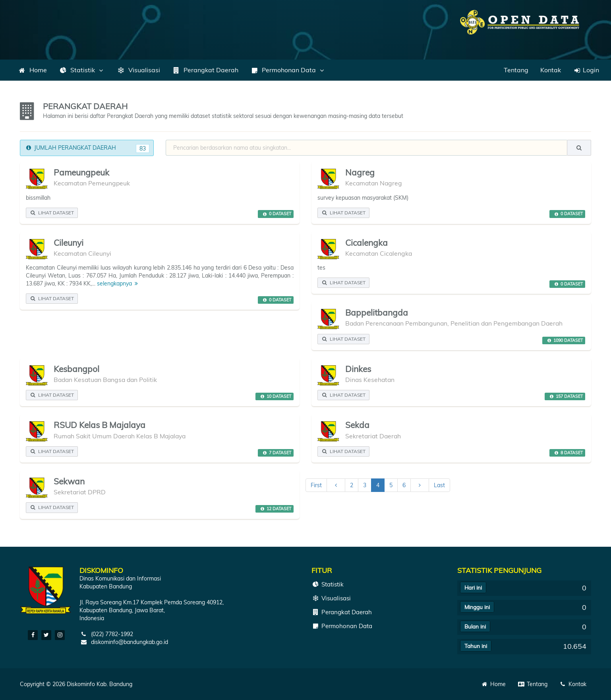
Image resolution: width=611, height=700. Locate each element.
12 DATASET (274, 508)
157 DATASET (565, 396)
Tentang (516, 70)
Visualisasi (138, 70)
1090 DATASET (564, 340)
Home (32, 70)
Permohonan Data (341, 626)
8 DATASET (567, 452)
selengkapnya (118, 283)
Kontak (550, 70)
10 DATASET (274, 396)
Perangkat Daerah (205, 70)
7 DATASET (276, 452)
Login (586, 70)
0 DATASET (276, 214)
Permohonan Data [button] (288, 70)
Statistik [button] (82, 70)
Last (439, 485)
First (316, 485)
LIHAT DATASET (52, 213)
